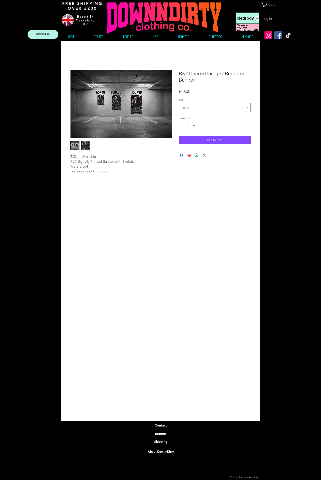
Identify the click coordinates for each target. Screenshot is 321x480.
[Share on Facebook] (181, 155)
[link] (271, 4)
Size (181, 99)
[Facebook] (278, 35)
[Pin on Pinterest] (189, 155)
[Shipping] (160, 442)
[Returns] (160, 434)
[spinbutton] (188, 125)
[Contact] (160, 425)
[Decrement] (181, 125)
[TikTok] (288, 35)
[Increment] (194, 125)
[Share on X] (204, 155)
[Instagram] (268, 35)
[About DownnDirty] (160, 452)
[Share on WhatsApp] (196, 155)
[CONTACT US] (43, 34)
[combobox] (215, 107)
